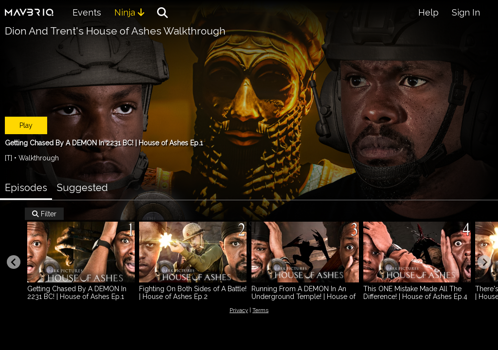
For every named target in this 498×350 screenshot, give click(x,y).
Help (428, 12)
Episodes (26, 187)
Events (86, 12)
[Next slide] (484, 262)
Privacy (239, 310)
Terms (260, 310)
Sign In (466, 12)
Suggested (82, 187)
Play (26, 125)
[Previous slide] (13, 262)
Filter (44, 214)
